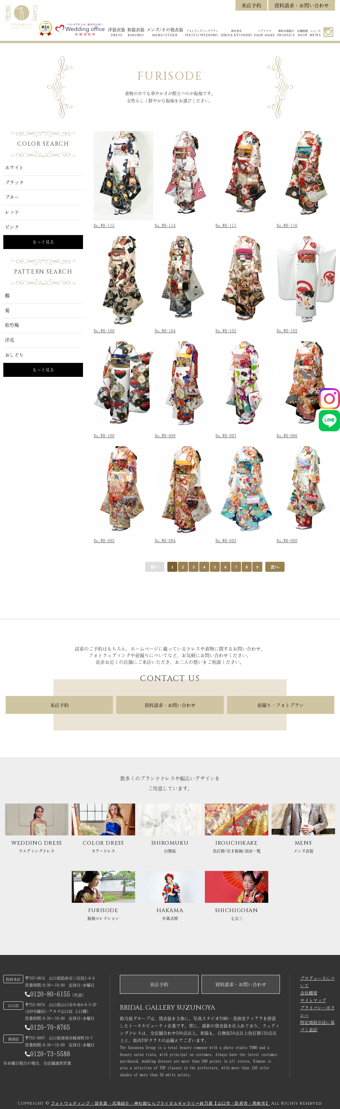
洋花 (9, 340)
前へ (154, 566)
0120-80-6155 (47, 994)
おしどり (14, 355)
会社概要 (308, 993)
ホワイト (14, 167)
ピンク (12, 227)
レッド (12, 212)
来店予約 (251, 5)
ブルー (12, 197)
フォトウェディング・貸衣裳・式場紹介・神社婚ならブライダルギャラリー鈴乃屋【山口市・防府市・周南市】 (160, 1103)
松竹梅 (12, 325)
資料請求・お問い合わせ (301, 5)
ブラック (14, 182)
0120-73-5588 (47, 1054)
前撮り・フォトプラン (280, 705)
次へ (275, 566)
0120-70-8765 (47, 1027)
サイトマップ (313, 1000)
